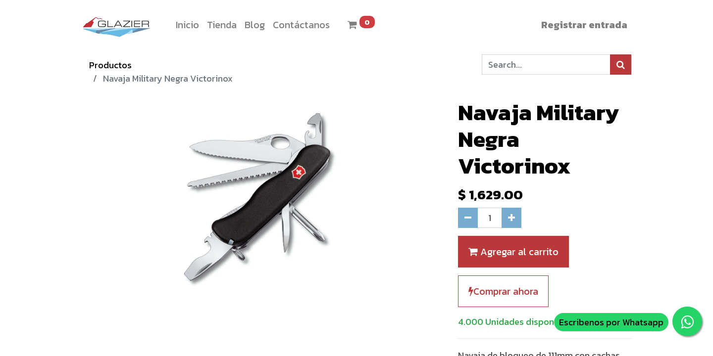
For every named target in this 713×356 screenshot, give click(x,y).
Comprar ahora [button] (503, 291)
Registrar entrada (584, 24)
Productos (110, 65)
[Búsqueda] (620, 64)
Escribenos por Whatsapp (611, 322)
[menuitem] (187, 24)
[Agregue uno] (511, 218)
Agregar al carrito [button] (513, 251)
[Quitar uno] (468, 218)
